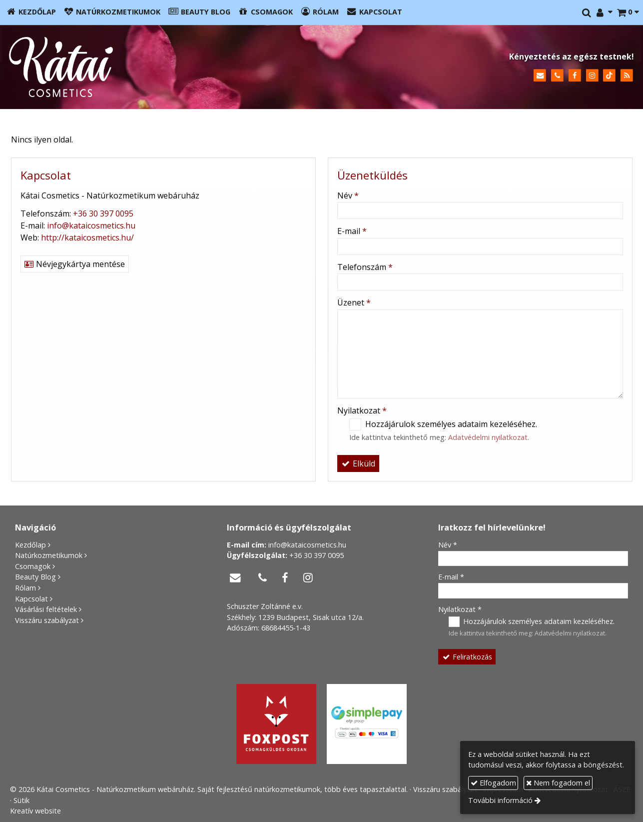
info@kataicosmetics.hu (91, 225)
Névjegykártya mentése (74, 264)
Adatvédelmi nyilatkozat (488, 437)
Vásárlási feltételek (46, 609)
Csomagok (32, 566)
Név (348, 195)
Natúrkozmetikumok (48, 555)
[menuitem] (31, 12)
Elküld (358, 463)
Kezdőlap (30, 545)
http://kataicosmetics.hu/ (87, 237)
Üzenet (354, 302)
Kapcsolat (31, 599)
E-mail (352, 231)
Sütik (21, 800)
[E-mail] (540, 75)
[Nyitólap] (152, 67)
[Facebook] (575, 75)
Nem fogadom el (558, 783)
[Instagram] (592, 75)
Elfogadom (493, 783)
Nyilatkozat (362, 410)
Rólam (25, 587)
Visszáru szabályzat (47, 620)
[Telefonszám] (557, 75)
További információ (500, 800)
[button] (628, 12)
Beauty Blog (35, 577)
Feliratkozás (466, 657)
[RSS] (627, 75)
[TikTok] (609, 75)
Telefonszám (365, 267)
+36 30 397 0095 (103, 213)
